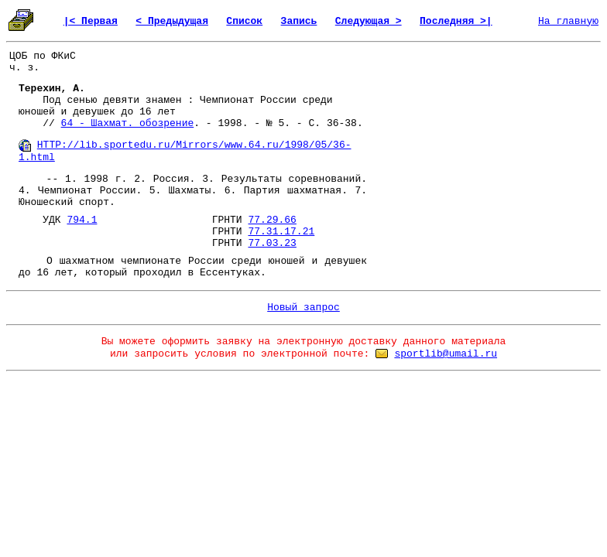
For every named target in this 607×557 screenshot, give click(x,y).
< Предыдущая (171, 21)
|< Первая (90, 21)
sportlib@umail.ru (445, 354)
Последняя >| (456, 21)
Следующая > (368, 21)
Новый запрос (303, 307)
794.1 (82, 220)
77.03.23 (272, 243)
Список (244, 21)
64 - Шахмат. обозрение (127, 123)
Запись (299, 21)
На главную (568, 21)
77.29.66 (272, 220)
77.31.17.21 (281, 231)
